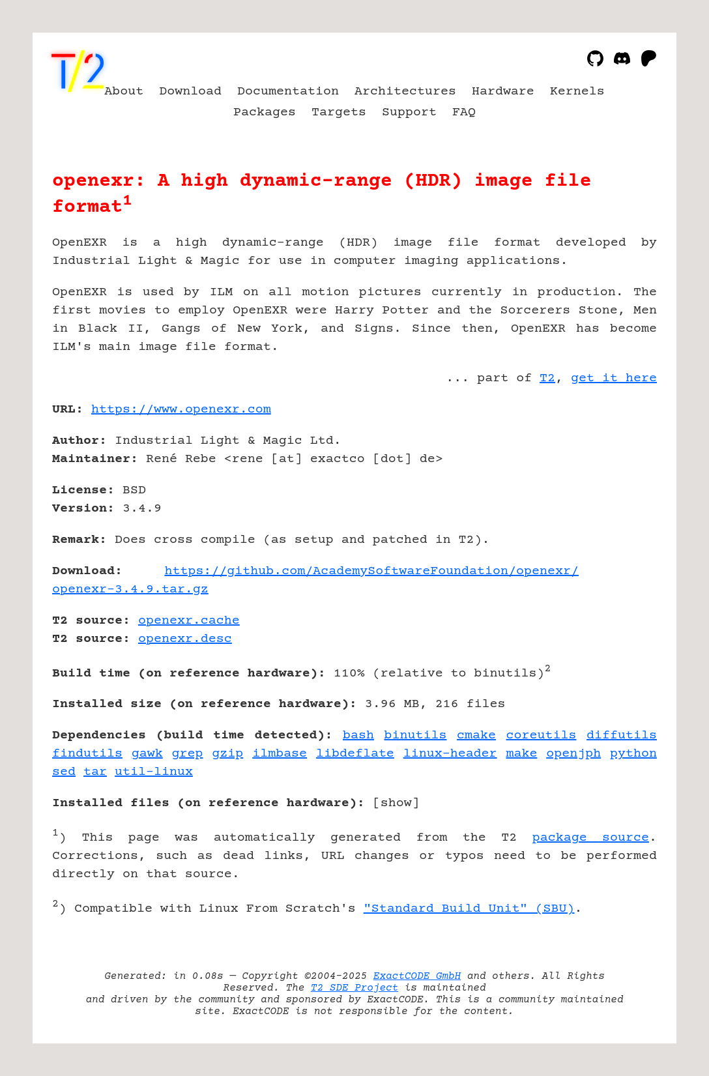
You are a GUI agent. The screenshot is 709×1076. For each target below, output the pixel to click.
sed (64, 771)
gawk (147, 753)
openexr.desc (185, 639)
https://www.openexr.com (181, 409)
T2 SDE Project (354, 988)
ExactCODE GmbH (417, 976)
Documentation (288, 91)
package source (590, 837)
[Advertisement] (618, 485)
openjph (573, 753)
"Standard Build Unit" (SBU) (469, 908)
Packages (264, 112)
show (396, 803)
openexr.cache (189, 620)
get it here (614, 378)
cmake (476, 735)
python (633, 753)
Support (409, 112)
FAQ (464, 112)
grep (187, 753)
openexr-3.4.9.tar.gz (130, 589)
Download (190, 91)
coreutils (541, 735)
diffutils (621, 735)
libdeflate (355, 753)
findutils (87, 753)
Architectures (405, 91)
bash (358, 735)
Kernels (577, 91)
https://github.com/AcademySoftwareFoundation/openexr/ (371, 571)
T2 (547, 378)
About (123, 91)
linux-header (450, 753)
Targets (338, 112)
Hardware (503, 91)
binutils (415, 735)
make (521, 753)
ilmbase (279, 753)
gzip (227, 753)
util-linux (154, 771)
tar (95, 771)
